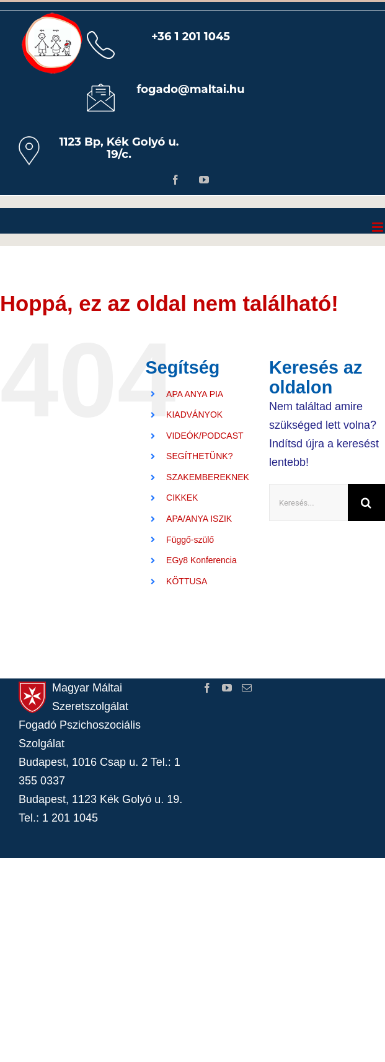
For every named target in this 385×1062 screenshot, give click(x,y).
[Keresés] (366, 502)
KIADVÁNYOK (194, 414)
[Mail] (247, 688)
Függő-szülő (190, 540)
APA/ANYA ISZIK (199, 519)
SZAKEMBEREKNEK (207, 477)
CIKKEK (182, 497)
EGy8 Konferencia (201, 560)
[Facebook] (207, 688)
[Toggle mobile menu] (378, 227)
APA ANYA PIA (194, 394)
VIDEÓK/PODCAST (204, 436)
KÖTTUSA (186, 581)
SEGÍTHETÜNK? (199, 456)
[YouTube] (227, 688)
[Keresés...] (308, 502)
